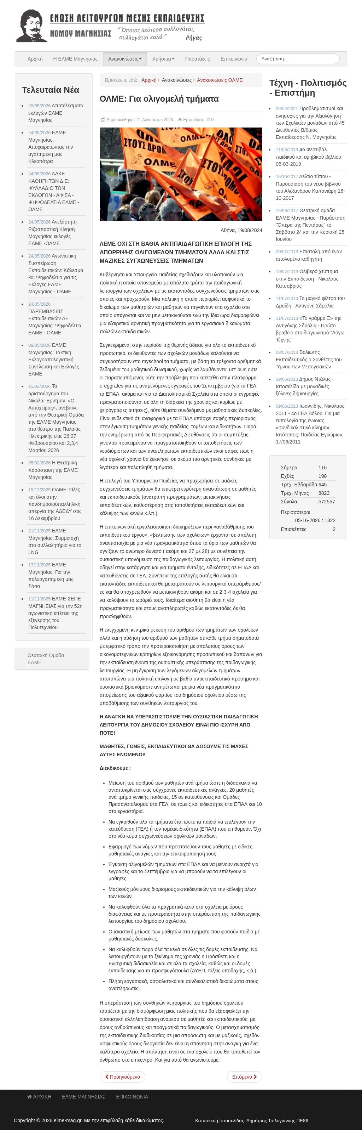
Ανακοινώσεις (125, 59)
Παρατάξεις (197, 59)
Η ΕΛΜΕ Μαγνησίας (75, 59)
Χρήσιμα (163, 59)
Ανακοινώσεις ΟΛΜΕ (220, 80)
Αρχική (35, 59)
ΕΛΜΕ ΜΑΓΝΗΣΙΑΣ (83, 1097)
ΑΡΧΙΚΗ (39, 1097)
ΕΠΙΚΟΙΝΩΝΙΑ (132, 1097)
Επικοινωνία (234, 59)
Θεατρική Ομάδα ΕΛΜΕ (46, 658)
